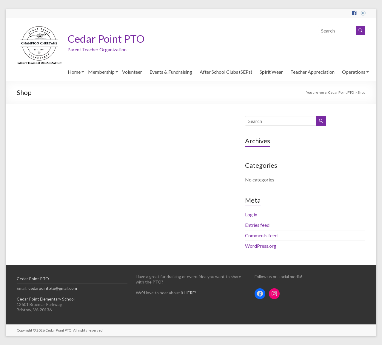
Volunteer (132, 72)
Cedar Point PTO (107, 38)
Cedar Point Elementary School (46, 298)
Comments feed (261, 235)
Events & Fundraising (171, 72)
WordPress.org (260, 246)
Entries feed (257, 225)
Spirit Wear (271, 72)
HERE (189, 292)
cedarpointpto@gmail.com (52, 288)
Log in (251, 214)
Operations (353, 72)
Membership (101, 72)
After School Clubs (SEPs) (226, 72)
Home (74, 72)
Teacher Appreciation (312, 72)
